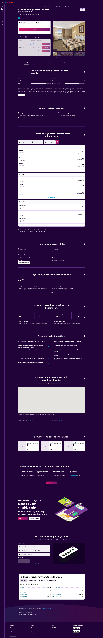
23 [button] (30, 47)
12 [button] (39, 41)
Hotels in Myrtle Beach (27, 577)
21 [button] (46, 44)
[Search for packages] (2, 14)
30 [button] (30, 50)
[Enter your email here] (37, 539)
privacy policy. (43, 548)
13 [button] (43, 41)
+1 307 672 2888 (24, 16)
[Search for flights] (2, 6)
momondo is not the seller (54, 597)
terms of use (37, 548)
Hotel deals (22, 6)
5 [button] (72, 34)
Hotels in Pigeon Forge (59, 579)
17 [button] (33, 44)
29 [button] (49, 47)
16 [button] (30, 44)
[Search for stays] (2, 9)
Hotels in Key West (58, 573)
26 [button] (39, 47)
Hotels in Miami (57, 577)
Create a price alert (75, 460)
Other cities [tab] (25, 565)
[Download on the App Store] (80, 616)
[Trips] (2, 18)
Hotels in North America (30, 6)
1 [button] (49, 34)
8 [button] (49, 37)
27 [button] (43, 47)
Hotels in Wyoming (51, 6)
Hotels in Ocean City (26, 581)
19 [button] (39, 44)
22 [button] (49, 44)
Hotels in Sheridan (59, 6)
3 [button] (33, 37)
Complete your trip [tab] (54, 565)
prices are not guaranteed (48, 593)
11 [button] (36, 41)
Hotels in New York (26, 572)
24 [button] (33, 47)
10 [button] (33, 41)
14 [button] (46, 41)
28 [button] (46, 47)
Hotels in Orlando (57, 575)
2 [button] (30, 37)
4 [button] (36, 37)
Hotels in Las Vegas (58, 572)
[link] (54, 467)
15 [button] (49, 41)
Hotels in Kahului (25, 575)
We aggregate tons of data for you (54, 599)
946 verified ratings (30, 18)
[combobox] (37, 532)
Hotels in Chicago (26, 579)
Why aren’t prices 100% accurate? (54, 602)
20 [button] (43, 44)
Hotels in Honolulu (26, 573)
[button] (2, 2)
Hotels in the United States (41, 6)
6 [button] (53, 37)
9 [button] (30, 41)
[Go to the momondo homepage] (9, 2)
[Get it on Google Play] (80, 613)
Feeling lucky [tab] (44, 565)
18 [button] (36, 44)
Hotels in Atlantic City (58, 581)
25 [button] (36, 47)
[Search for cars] (2, 11)
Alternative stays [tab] (34, 565)
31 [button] (33, 50)
